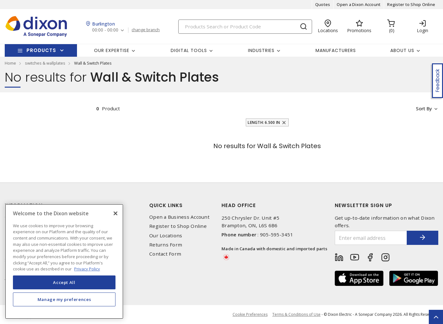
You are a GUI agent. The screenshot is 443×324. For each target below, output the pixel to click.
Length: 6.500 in (264, 122)
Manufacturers (336, 50)
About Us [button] (402, 50)
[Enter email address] (371, 238)
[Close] (115, 213)
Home (10, 63)
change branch (146, 29)
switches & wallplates (45, 63)
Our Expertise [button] (111, 50)
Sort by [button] (423, 108)
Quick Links (166, 205)
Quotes (322, 4)
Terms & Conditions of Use (296, 314)
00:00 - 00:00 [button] (105, 30)
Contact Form (165, 254)
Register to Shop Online (411, 4)
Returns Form (165, 245)
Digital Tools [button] (189, 50)
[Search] (245, 27)
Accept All (64, 282)
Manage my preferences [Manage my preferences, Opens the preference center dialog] (64, 299)
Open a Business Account (179, 217)
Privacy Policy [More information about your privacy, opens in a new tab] (87, 269)
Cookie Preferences (250, 314)
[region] (64, 261)
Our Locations (165, 236)
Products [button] (41, 50)
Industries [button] (261, 50)
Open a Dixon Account (359, 4)
